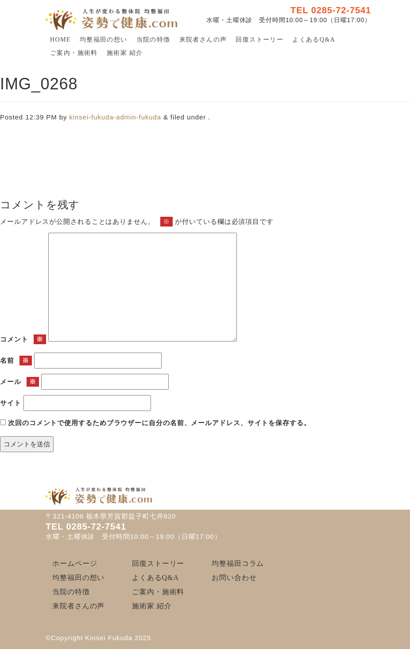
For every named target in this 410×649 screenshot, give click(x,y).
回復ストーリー (259, 39)
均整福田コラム (238, 563)
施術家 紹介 (125, 53)
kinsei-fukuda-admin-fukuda (115, 117)
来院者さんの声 (203, 39)
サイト (10, 403)
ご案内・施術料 (74, 53)
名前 (16, 361)
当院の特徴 (153, 39)
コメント (23, 339)
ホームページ (74, 563)
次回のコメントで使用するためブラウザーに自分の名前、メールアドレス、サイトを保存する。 (159, 422)
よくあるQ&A (313, 39)
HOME (60, 39)
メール (19, 382)
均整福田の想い (104, 39)
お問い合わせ (234, 577)
